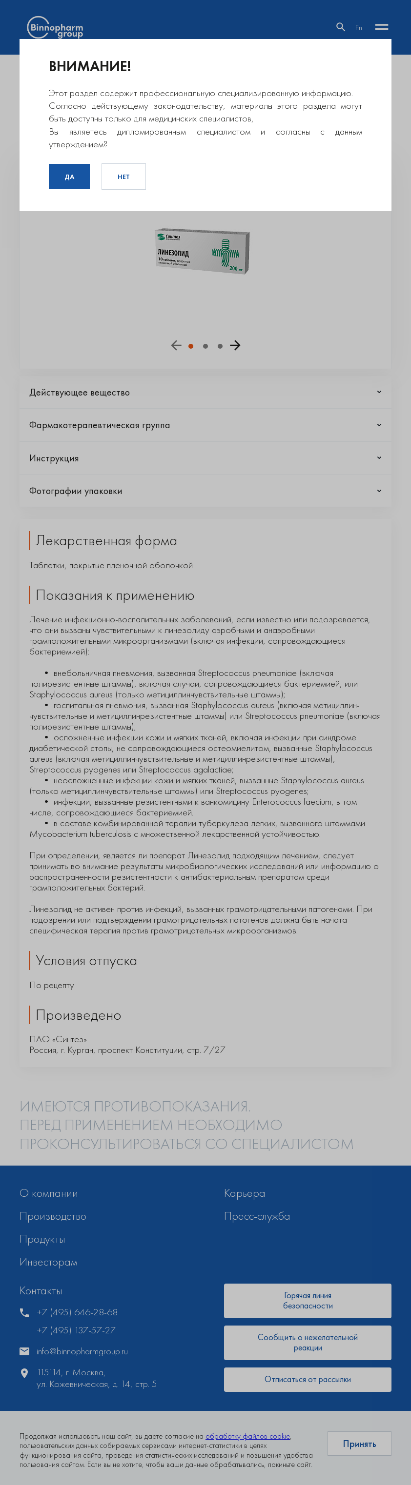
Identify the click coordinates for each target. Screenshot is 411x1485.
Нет (124, 176)
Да (69, 176)
